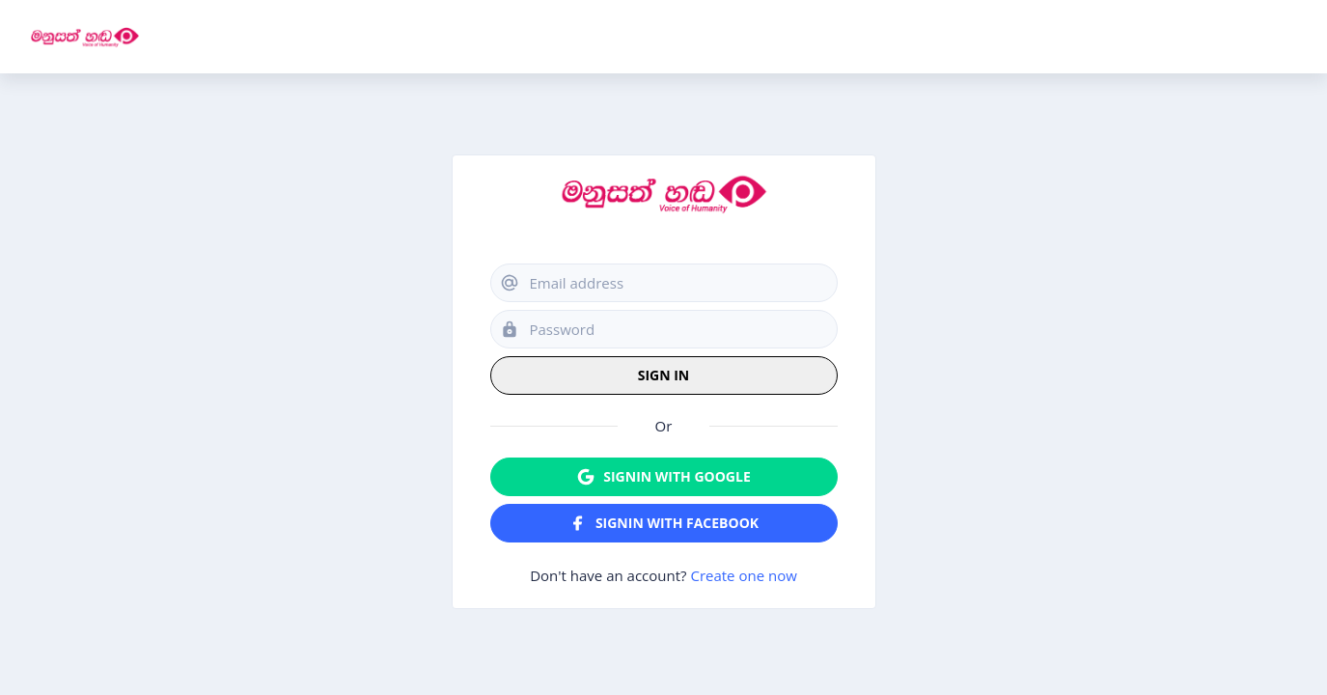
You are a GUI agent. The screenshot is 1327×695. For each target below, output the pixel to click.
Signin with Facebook (663, 523)
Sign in (664, 375)
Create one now (743, 575)
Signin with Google (663, 476)
